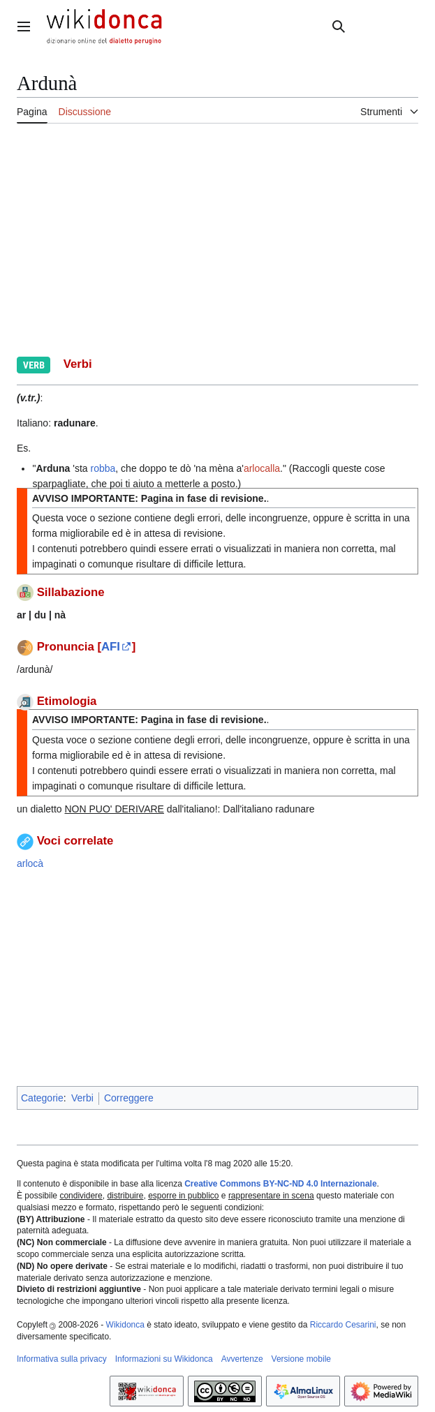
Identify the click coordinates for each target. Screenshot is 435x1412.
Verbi (82, 1097)
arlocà (30, 863)
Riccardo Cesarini (343, 1325)
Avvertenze (242, 1359)
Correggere (129, 1097)
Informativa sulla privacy (62, 1359)
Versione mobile (301, 1359)
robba (103, 468)
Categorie (42, 1097)
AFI (110, 646)
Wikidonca (125, 1325)
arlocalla (262, 468)
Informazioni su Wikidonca (164, 1359)
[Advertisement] (217, 238)
